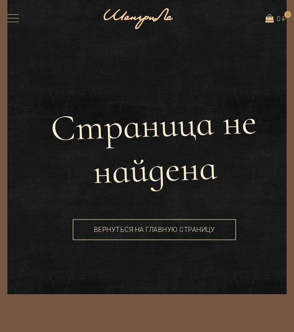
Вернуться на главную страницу (154, 229)
